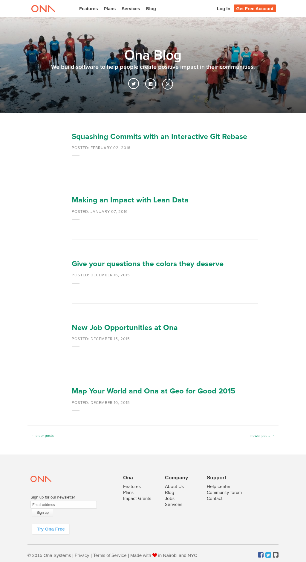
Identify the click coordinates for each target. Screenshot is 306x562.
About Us (174, 486)
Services (131, 8)
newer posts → (262, 436)
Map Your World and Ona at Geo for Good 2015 (153, 391)
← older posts (42, 436)
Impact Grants (137, 498)
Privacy (82, 555)
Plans (110, 8)
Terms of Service (110, 555)
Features (88, 8)
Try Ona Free (51, 528)
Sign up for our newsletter (52, 497)
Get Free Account (254, 8)
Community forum (224, 492)
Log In (223, 8)
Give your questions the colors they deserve (148, 263)
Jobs (170, 498)
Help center (219, 486)
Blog (151, 8)
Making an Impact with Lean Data (130, 200)
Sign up (43, 513)
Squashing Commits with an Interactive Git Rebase (159, 136)
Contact (215, 498)
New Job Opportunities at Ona (125, 327)
